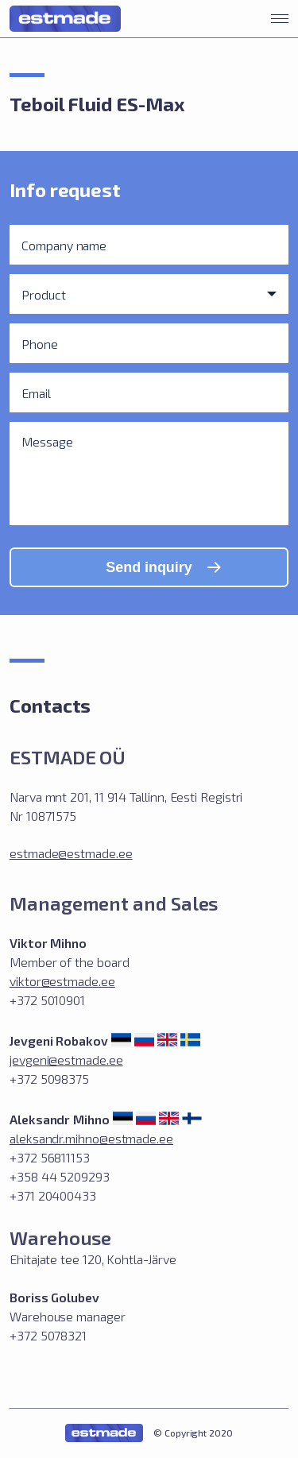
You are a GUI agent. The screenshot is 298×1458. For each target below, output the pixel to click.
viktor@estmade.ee (62, 980)
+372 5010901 (47, 999)
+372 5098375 (49, 1078)
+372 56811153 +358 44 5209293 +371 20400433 (60, 1176)
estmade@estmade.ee (71, 852)
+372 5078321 (48, 1335)
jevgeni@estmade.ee (66, 1059)
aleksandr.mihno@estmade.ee (91, 1138)
